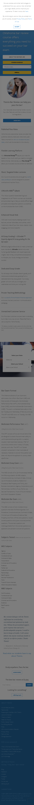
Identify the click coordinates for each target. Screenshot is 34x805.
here (26, 11)
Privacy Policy (21, 19)
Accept (17, 27)
